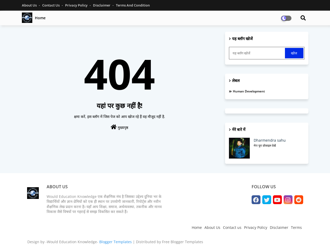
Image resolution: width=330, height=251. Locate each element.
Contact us (232, 227)
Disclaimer (102, 5)
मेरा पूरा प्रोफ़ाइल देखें (265, 145)
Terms (296, 227)
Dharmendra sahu (270, 140)
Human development (249, 91)
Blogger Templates (115, 241)
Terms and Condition (133, 5)
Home (40, 17)
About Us (30, 5)
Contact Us (51, 5)
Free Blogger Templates (182, 241)
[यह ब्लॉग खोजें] (257, 53)
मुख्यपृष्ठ (119, 127)
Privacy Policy (76, 5)
